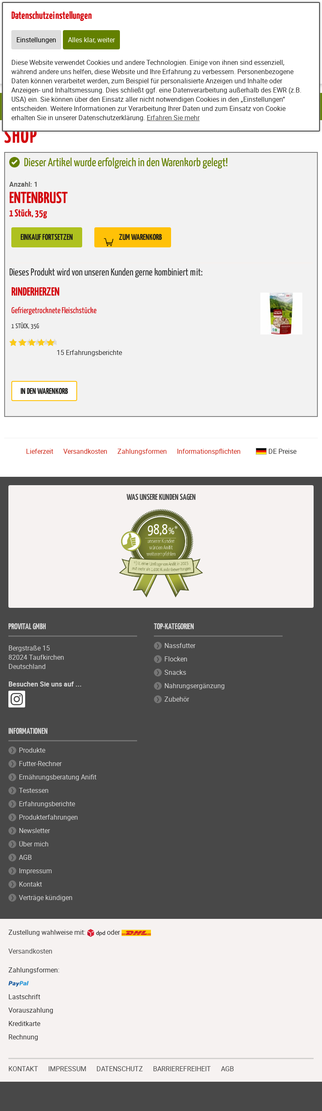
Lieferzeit (39, 451)
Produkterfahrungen (48, 817)
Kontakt (30, 884)
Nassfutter (179, 645)
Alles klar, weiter (91, 39)
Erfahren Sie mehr (173, 117)
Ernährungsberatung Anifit (57, 777)
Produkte (32, 750)
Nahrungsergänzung (194, 685)
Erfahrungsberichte (47, 803)
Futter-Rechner (40, 763)
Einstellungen (36, 39)
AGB (25, 857)
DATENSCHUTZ (119, 1068)
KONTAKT (23, 1068)
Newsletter (34, 830)
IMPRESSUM (67, 1068)
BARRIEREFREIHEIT (182, 1068)
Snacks (175, 672)
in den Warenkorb (44, 392)
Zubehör (176, 699)
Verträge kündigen (46, 897)
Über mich (34, 844)
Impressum (35, 870)
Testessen (34, 790)
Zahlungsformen (142, 451)
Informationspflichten (209, 451)
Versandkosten (85, 451)
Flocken (175, 659)
